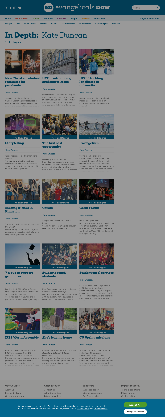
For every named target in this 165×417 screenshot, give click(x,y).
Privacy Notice (101, 408)
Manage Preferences (135, 411)
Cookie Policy (83, 408)
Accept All (135, 404)
